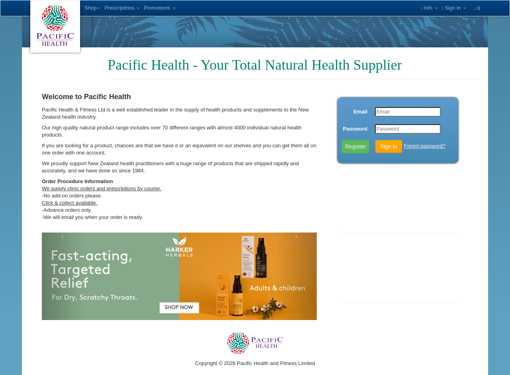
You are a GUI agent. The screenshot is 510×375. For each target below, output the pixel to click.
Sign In (454, 8)
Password (355, 129)
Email (360, 112)
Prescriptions (122, 8)
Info (429, 8)
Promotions (159, 8)
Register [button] (355, 146)
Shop (92, 8)
